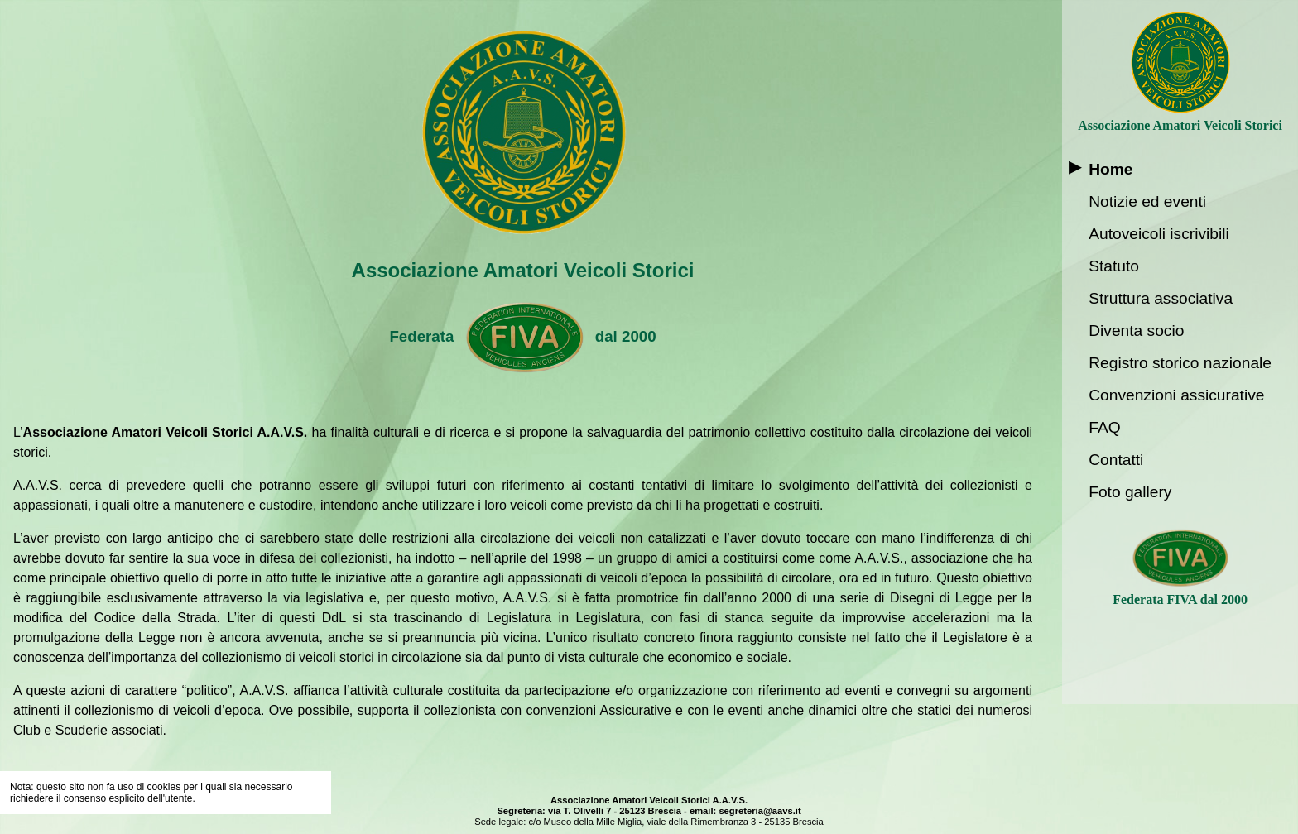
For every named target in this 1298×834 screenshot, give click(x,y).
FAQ (1104, 427)
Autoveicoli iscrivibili (1159, 233)
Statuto (1114, 266)
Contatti (1116, 459)
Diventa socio (1136, 330)
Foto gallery (1130, 491)
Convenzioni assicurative (1176, 395)
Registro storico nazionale (1180, 362)
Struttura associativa (1161, 298)
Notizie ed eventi (1147, 201)
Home (1110, 169)
